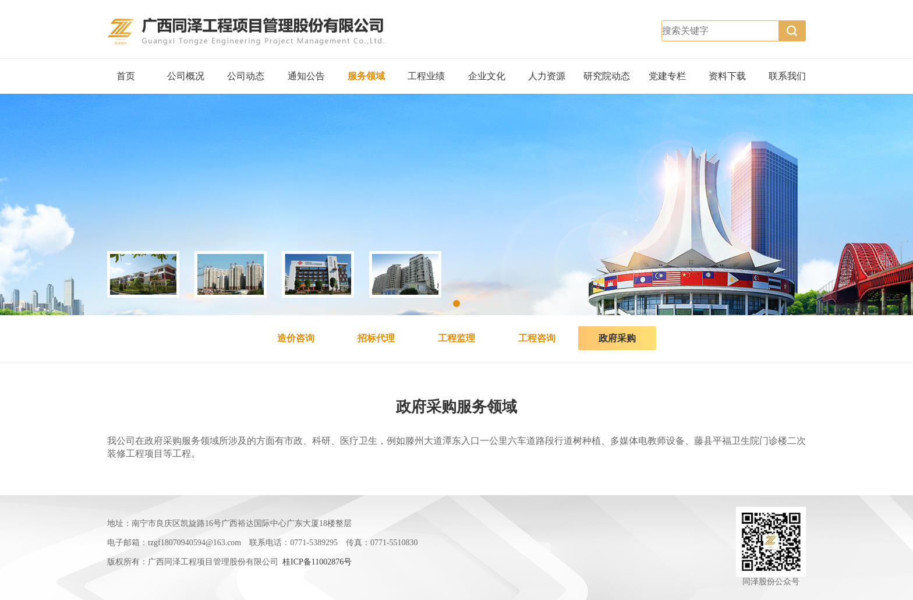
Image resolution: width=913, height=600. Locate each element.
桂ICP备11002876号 (317, 561)
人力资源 (546, 76)
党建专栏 (667, 76)
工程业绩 (426, 76)
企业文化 (486, 76)
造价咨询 (295, 338)
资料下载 (727, 76)
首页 (125, 76)
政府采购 (617, 338)
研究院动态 (606, 76)
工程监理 (456, 338)
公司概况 (185, 76)
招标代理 (376, 338)
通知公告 (306, 76)
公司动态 (245, 76)
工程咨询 (536, 338)
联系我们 (787, 76)
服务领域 (366, 76)
